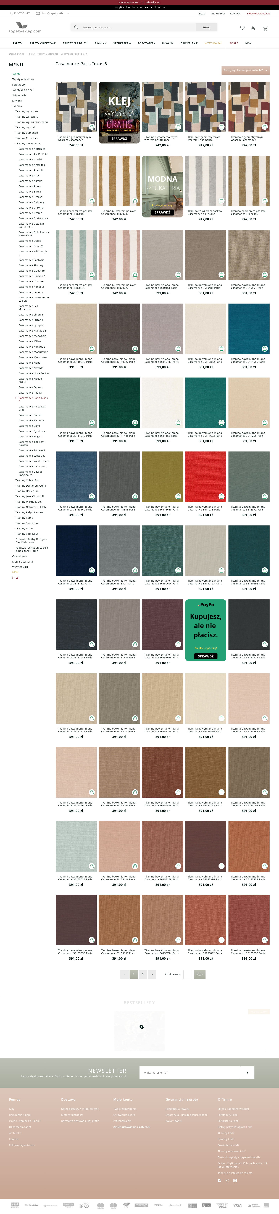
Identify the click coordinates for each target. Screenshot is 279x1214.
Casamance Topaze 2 (32, 450)
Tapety (16, 74)
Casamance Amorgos (32, 164)
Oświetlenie (19, 556)
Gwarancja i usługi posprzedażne (187, 1115)
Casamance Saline (30, 415)
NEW (15, 572)
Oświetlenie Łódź (228, 1145)
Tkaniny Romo (24, 517)
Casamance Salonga (31, 420)
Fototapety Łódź (228, 1115)
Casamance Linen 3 (31, 314)
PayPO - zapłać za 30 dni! (25, 1121)
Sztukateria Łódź (228, 1121)
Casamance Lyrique (31, 325)
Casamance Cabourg (31, 202)
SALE (15, 577)
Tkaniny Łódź (226, 1133)
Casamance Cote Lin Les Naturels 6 (34, 233)
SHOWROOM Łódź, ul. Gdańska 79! (139, 2)
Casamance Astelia (30, 181)
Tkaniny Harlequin (27, 491)
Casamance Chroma (31, 207)
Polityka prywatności (22, 1145)
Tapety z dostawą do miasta (235, 1173)
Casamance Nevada (31, 368)
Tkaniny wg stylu (25, 127)
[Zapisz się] (247, 1072)
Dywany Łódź (226, 1139)
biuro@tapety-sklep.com (53, 13)
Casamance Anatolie (31, 170)
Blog (202, 13)
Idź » (200, 974)
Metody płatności (72, 1115)
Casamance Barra (30, 191)
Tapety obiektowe (23, 79)
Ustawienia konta (124, 1115)
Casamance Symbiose (32, 431)
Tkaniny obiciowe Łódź (232, 1151)
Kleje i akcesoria (22, 561)
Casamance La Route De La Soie (34, 299)
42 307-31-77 (20, 13)
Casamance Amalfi (30, 159)
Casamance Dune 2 (31, 246)
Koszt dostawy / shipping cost (80, 1108)
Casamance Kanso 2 (31, 286)
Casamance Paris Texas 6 (33, 399)
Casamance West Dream (34, 461)
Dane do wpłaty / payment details (239, 1157)
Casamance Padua (30, 392)
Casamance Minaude (32, 346)
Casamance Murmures (33, 357)
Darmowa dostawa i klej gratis (80, 1121)
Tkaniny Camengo (26, 132)
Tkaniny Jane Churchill (29, 496)
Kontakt (236, 13)
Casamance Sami (29, 425)
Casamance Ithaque (31, 281)
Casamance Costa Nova (33, 218)
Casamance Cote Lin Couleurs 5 (31, 225)
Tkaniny (17, 106)
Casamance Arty (29, 175)
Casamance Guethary (32, 270)
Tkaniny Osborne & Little (31, 507)
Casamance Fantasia (31, 260)
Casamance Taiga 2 (31, 436)
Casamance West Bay (32, 455)
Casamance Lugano (31, 320)
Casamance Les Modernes (28, 307)
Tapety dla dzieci (22, 90)
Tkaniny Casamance (27, 143)
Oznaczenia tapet (20, 1127)
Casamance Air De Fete (33, 154)
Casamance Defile (30, 240)
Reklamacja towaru (177, 1108)
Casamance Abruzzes (32, 148)
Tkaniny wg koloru (26, 116)
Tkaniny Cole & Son (27, 480)
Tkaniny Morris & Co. (28, 501)
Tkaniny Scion (24, 528)
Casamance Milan (30, 341)
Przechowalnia (122, 1121)
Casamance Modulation (33, 352)
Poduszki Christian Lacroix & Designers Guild (32, 549)
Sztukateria (19, 95)
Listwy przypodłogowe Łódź (235, 1127)
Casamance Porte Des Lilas (32, 408)
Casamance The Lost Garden (31, 443)
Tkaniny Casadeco (26, 138)
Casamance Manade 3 (32, 330)
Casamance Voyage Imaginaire (31, 473)
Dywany (17, 100)
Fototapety (18, 84)
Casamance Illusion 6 (32, 276)
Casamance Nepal (30, 362)
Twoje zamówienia (124, 1108)
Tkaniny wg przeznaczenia (32, 122)
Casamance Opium (30, 387)
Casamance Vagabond (32, 466)
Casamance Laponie (31, 292)
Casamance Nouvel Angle (31, 380)
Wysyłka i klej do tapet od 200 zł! (139, 7)
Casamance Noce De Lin (34, 373)
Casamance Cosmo (30, 213)
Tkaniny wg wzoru (26, 111)
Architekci (218, 13)
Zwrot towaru (174, 1121)
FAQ (11, 1108)
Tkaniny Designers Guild (30, 485)
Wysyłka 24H (20, 567)
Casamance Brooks (30, 197)
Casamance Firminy (31, 265)
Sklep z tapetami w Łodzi (233, 1108)
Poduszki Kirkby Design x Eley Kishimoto (31, 540)
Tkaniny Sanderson (27, 523)
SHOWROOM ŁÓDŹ (258, 13)
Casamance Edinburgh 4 (33, 253)
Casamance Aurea (30, 186)
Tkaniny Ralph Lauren (29, 512)
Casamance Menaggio (32, 336)
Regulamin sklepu (20, 1115)
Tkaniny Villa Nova (27, 533)
